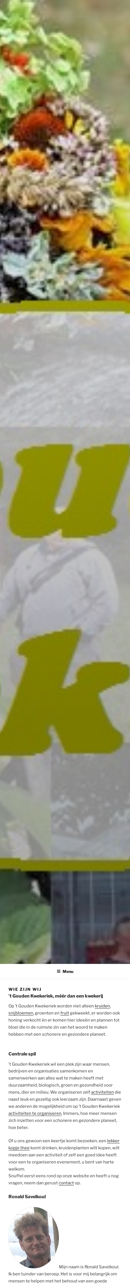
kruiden (102, 1006)
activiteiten (102, 1092)
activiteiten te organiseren (34, 1113)
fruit (64, 1013)
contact (66, 1183)
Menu (65, 971)
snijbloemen (20, 1013)
